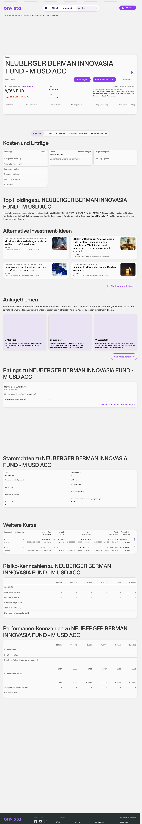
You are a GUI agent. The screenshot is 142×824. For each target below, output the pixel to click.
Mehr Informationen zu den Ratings (118, 404)
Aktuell (55, 8)
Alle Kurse (60, 133)
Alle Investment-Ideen (122, 286)
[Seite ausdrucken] (133, 72)
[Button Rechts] (113, 79)
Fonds (17, 15)
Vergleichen (101, 79)
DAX (58, 822)
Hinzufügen (82, 79)
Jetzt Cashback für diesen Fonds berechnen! (108, 89)
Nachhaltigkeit (99, 133)
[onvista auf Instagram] (45, 822)
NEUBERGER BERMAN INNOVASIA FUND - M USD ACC (39, 15)
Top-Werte (99, 822)
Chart (49, 133)
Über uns (124, 822)
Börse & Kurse (8, 15)
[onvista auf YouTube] (40, 822)
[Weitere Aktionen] (134, 539)
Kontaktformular (98, 216)
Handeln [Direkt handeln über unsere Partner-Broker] (126, 79)
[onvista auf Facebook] (35, 822)
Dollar (77, 822)
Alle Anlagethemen (124, 356)
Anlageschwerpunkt (78, 133)
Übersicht (37, 133)
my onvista (68, 8)
